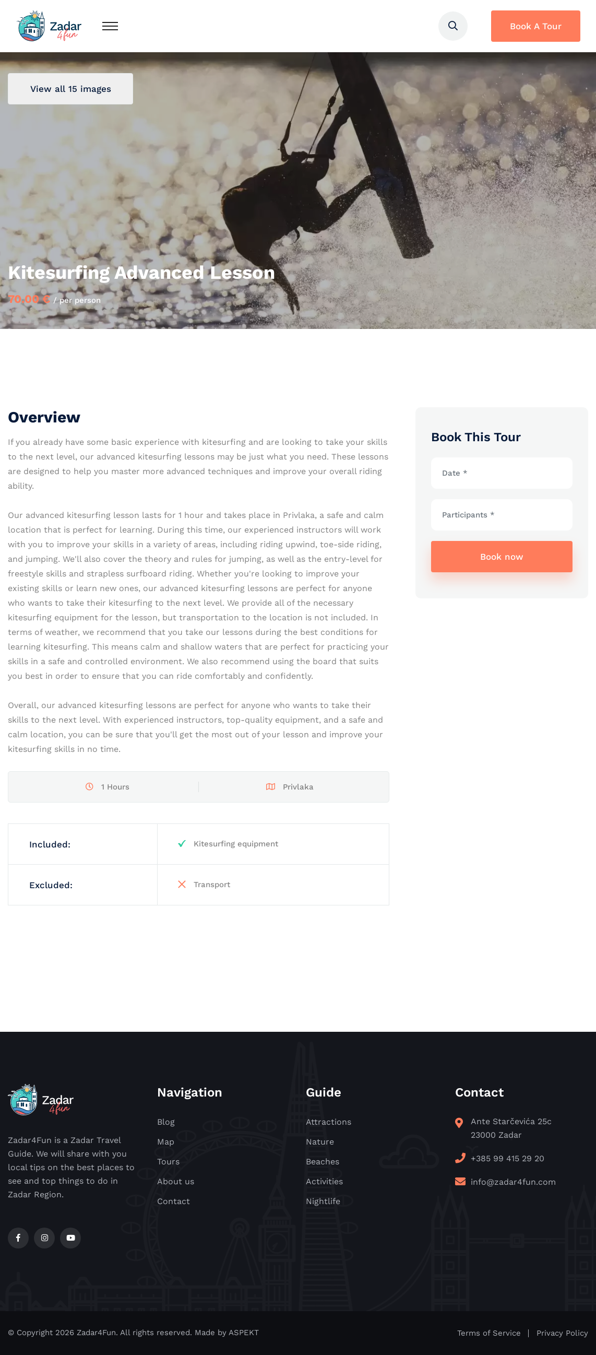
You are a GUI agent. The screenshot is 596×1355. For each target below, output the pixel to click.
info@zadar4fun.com (513, 1182)
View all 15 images (70, 89)
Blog (166, 1122)
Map (165, 1142)
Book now (501, 556)
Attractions (328, 1122)
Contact (173, 1201)
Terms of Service (489, 1333)
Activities (324, 1181)
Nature (320, 1142)
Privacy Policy (562, 1333)
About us (175, 1181)
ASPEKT (244, 1332)
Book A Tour (536, 26)
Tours (168, 1162)
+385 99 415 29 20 (507, 1158)
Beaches (322, 1162)
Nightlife (323, 1201)
